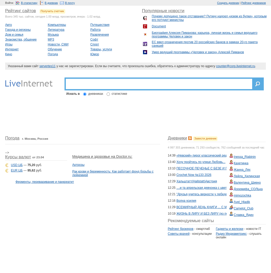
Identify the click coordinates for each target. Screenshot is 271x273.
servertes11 (47, 66)
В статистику (29, 2)
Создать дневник (228, 2)
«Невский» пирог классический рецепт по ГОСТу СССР (216, 155)
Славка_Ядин (244, 215)
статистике (119, 94)
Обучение (55, 49)
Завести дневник (205, 138)
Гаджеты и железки (229, 229)
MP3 (51, 39)
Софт (94, 39)
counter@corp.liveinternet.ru (235, 66)
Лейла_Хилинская (247, 176)
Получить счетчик (52, 11)
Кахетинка (241, 163)
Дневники (177, 138)
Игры (8, 44)
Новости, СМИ (58, 44)
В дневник (51, 2)
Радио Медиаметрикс (231, 234)
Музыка (53, 34)
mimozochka (242, 195)
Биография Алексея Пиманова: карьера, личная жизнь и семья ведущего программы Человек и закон (204, 34)
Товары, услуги (101, 49)
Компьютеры (57, 25)
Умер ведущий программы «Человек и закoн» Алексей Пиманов (198, 52)
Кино (8, 54)
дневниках (95, 94)
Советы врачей (178, 234)
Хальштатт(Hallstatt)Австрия (196, 181)
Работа (95, 30)
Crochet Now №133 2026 (193, 175)
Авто (8, 25)
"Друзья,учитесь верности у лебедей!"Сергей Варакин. (215, 194)
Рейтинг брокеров (180, 229)
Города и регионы (18, 30)
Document (159, 26)
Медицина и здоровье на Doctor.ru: (102, 156)
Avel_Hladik (242, 202)
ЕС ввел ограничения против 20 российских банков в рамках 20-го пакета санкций (205, 44)
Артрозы (78, 165)
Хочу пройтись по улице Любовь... (200, 162)
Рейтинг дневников (253, 2)
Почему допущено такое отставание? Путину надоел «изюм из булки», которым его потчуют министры (209, 18)
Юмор (94, 54)
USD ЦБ (16, 165)
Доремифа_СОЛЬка (248, 189)
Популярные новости (163, 10)
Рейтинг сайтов (20, 10)
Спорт (94, 44)
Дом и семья (14, 34)
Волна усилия (186, 200)
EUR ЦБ (16, 170)
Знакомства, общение (21, 39)
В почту (70, 2)
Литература (56, 30)
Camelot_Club (243, 208)
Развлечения (99, 34)
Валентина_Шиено (247, 182)
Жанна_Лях (242, 169)
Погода (53, 54)
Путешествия (99, 25)
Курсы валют (18, 156)
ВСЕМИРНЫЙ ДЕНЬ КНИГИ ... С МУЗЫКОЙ (208, 207)
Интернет (12, 49)
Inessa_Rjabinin (245, 157)
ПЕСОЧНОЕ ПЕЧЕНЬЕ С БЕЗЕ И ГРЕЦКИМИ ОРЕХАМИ (217, 168)
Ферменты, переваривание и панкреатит (44, 182)
